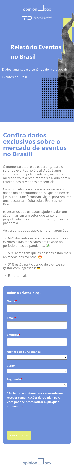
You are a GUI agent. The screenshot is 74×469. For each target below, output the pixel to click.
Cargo (11, 365)
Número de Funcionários (24, 352)
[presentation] (37, 417)
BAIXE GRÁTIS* (19, 435)
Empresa (13, 335)
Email (11, 318)
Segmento (14, 379)
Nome (12, 301)
